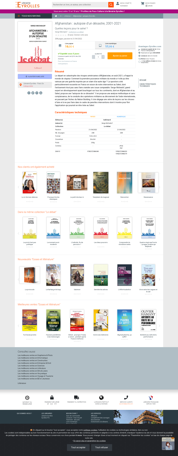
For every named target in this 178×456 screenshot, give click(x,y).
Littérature (22, 383)
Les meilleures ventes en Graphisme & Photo (35, 355)
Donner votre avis (81, 35)
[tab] (75, 45)
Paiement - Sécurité (73, 420)
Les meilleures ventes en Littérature (32, 368)
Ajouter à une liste (35, 76)
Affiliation (94, 416)
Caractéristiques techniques (148, 85)
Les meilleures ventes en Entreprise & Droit (34, 363)
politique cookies (90, 430)
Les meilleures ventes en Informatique (33, 358)
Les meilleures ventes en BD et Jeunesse (34, 379)
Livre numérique (71, 422)
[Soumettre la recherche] (111, 4)
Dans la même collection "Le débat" (37, 212)
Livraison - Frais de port (74, 418)
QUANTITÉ (98, 54)
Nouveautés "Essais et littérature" (36, 259)
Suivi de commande (73, 416)
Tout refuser (101, 447)
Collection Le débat (76, 32)
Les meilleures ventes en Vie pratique (32, 373)
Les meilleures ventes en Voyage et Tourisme (35, 376)
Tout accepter (78, 447)
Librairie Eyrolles (47, 416)
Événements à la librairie (99, 422)
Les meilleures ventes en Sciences (31, 366)
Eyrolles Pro (46, 418)
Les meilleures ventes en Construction (32, 360)
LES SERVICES (96, 413)
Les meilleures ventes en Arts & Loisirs (33, 371)
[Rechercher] (80, 4)
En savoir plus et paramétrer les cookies (90, 441)
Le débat (107, 126)
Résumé (143, 80)
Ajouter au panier (120, 56)
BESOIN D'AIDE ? (72, 413)
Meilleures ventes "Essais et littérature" (39, 304)
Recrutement (95, 420)
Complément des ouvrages (100, 418)
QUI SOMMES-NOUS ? (24, 413)
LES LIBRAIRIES (47, 413)
